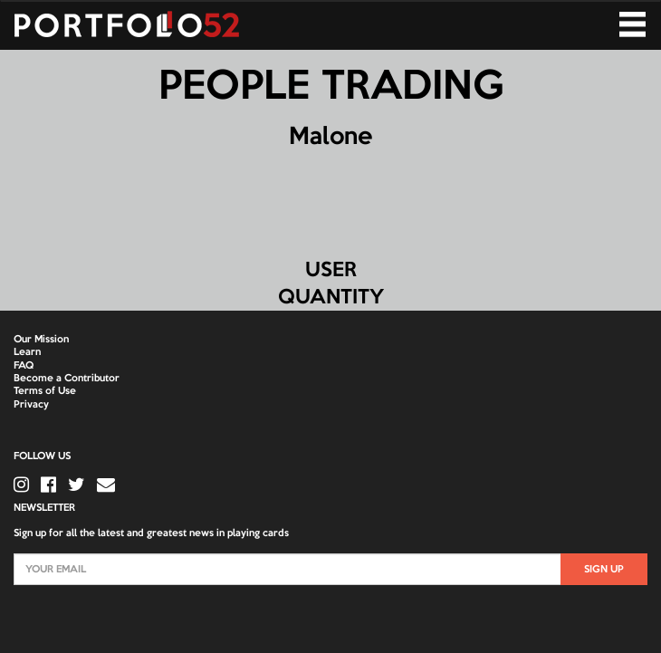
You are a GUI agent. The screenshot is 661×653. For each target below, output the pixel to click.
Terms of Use (45, 391)
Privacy (31, 404)
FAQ (24, 365)
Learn (27, 352)
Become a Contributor (67, 378)
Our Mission (41, 339)
